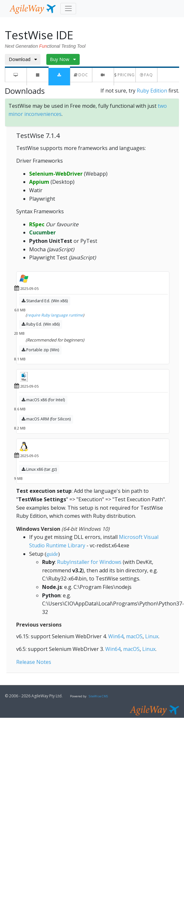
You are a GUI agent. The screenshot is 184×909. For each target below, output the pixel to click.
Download (23, 59)
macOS (134, 636)
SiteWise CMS (98, 696)
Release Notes (33, 662)
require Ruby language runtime (55, 315)
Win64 (115, 636)
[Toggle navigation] (68, 8)
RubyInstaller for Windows (89, 562)
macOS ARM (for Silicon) (46, 419)
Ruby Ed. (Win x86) (41, 324)
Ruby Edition (152, 90)
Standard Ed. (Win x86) (45, 301)
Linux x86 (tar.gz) (39, 469)
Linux (151, 636)
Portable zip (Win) (40, 350)
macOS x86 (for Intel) (43, 400)
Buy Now (63, 59)
